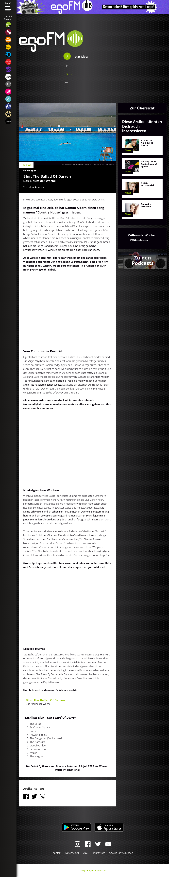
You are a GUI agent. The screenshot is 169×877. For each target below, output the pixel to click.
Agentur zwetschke (97, 870)
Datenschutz (72, 852)
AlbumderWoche (142, 235)
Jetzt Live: (75, 56)
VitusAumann (142, 240)
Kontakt (57, 852)
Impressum (98, 852)
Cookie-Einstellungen (121, 852)
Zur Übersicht (142, 108)
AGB (85, 852)
